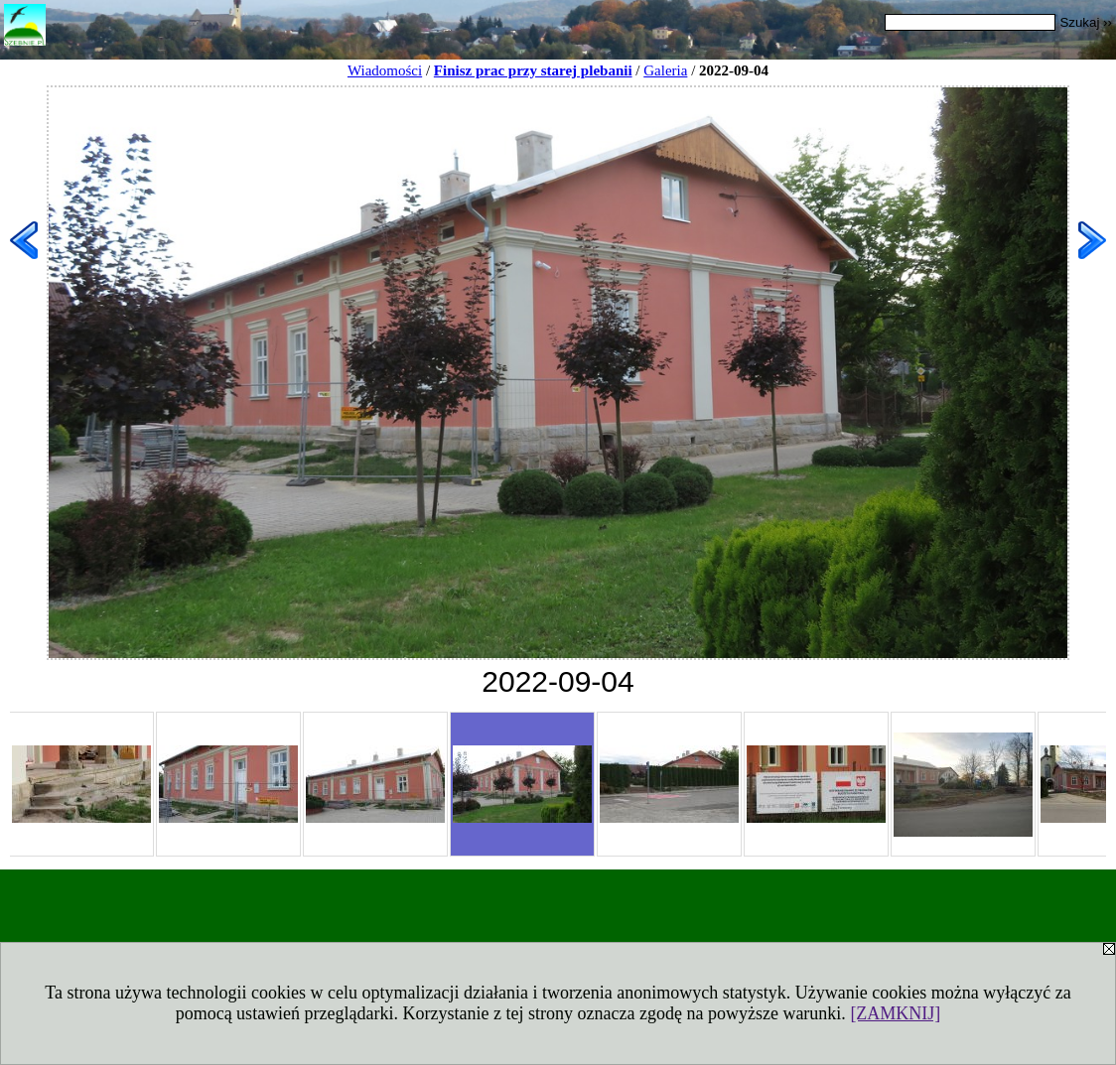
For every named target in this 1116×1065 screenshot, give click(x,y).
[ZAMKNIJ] (895, 1013)
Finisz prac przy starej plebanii (533, 70)
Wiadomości (385, 70)
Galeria (665, 70)
